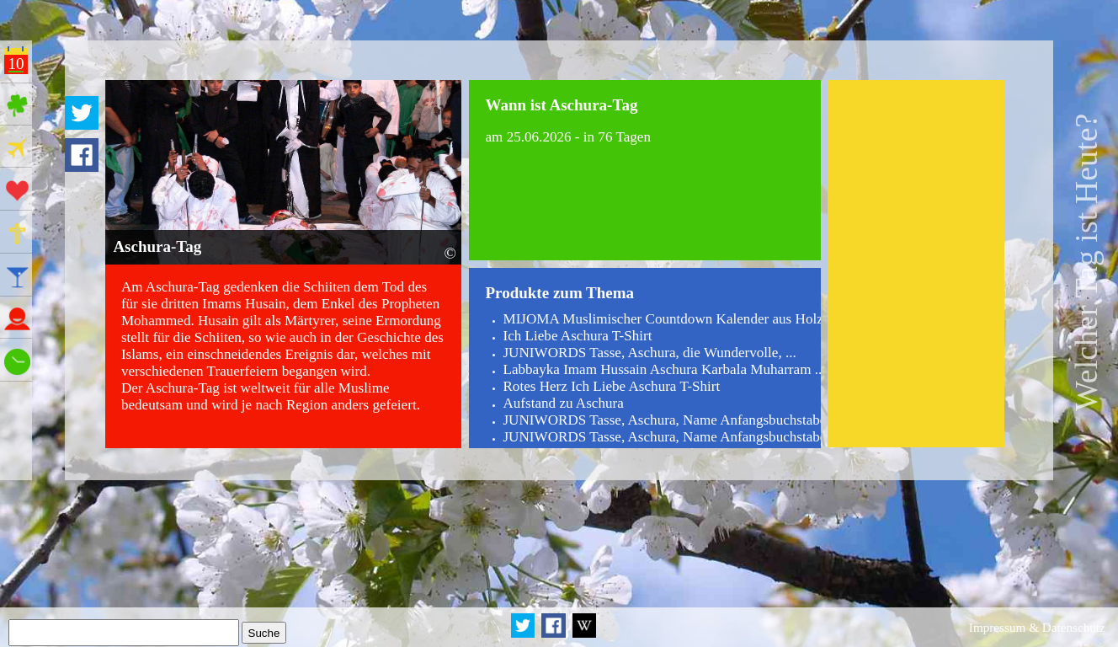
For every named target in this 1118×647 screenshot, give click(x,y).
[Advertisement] (916, 264)
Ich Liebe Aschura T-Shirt (577, 336)
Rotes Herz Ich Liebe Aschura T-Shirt (611, 386)
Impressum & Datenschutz (1037, 627)
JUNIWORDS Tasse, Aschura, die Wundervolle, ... (649, 353)
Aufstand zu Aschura (563, 403)
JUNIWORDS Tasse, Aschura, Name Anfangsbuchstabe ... (671, 420)
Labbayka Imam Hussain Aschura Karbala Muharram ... (664, 369)
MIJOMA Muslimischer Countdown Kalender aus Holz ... (670, 319)
